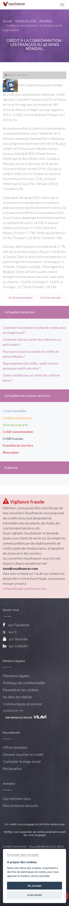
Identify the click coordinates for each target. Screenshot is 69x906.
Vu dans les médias (17, 697)
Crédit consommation (18, 432)
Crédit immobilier (15, 411)
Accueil (7, 20)
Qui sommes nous (17, 798)
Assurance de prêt (15, 425)
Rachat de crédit (25, 20)
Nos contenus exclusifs (20, 805)
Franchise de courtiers (18, 445)
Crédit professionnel (17, 418)
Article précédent (19, 298)
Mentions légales (16, 675)
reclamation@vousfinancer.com (24, 588)
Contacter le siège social (22, 761)
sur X (10, 632)
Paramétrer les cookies (20, 690)
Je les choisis (34, 895)
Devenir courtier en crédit (23, 754)
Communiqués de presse (22, 704)
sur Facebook (18, 625)
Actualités (46, 20)
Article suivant (52, 298)
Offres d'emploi (15, 747)
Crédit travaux (13, 439)
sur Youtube (18, 639)
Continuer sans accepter (23, 855)
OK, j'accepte (34, 885)
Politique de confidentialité (24, 682)
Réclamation (12, 768)
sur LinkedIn (18, 646)
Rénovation (11, 452)
